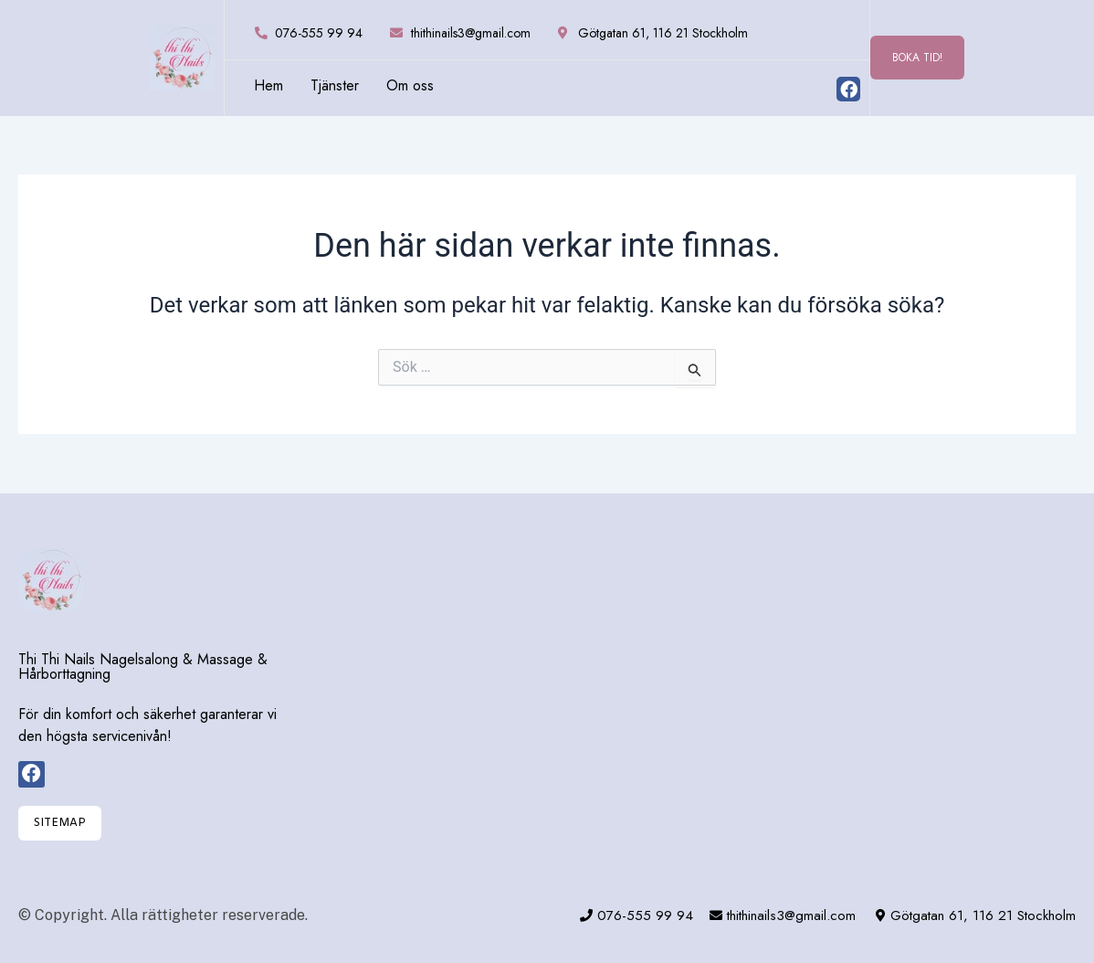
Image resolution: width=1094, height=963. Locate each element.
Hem (268, 86)
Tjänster (334, 86)
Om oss (410, 86)
